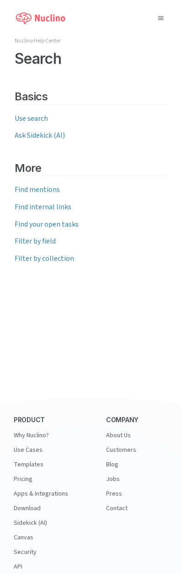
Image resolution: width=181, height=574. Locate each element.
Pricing (23, 479)
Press (114, 493)
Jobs (113, 479)
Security (25, 552)
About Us (118, 435)
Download (27, 508)
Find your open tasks (47, 224)
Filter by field (35, 241)
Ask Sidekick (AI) (40, 135)
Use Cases (28, 450)
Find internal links (43, 207)
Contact (117, 508)
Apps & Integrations (41, 493)
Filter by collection (44, 258)
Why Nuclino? (31, 435)
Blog (112, 464)
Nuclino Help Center (38, 41)
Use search (31, 119)
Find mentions (37, 190)
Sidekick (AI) (30, 522)
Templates (28, 464)
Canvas (23, 537)
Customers (121, 450)
